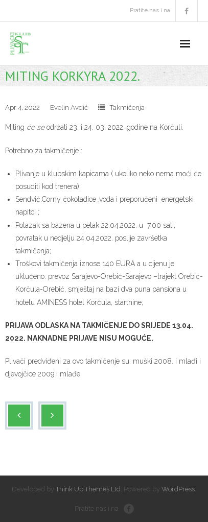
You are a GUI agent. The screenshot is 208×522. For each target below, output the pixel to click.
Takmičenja (127, 107)
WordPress (178, 489)
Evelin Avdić (69, 107)
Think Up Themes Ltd (88, 489)
